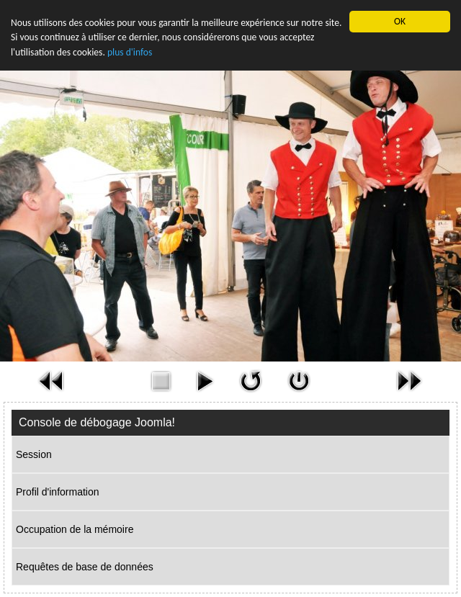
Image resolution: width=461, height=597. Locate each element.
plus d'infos (129, 52)
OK (400, 21)
